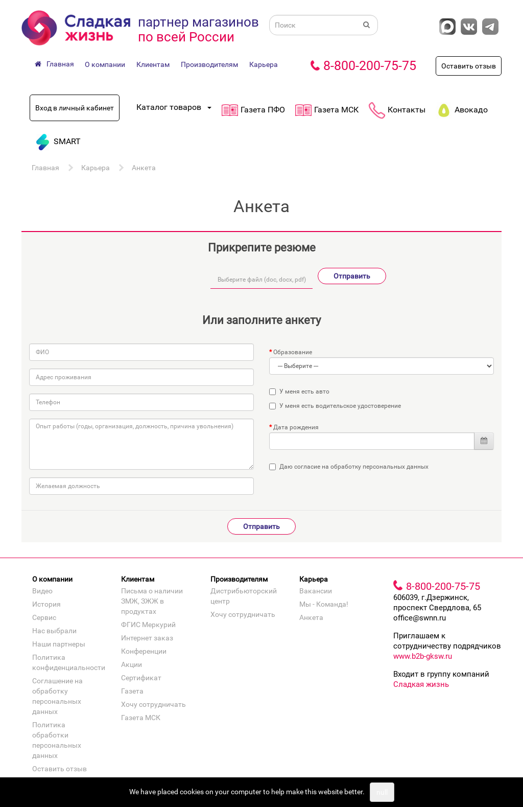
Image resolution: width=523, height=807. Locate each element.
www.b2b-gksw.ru (422, 656)
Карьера (263, 64)
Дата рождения (296, 427)
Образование (292, 352)
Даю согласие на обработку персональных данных (354, 466)
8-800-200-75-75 (369, 65)
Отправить (352, 276)
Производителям (209, 64)
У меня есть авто (299, 391)
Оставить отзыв (468, 66)
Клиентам (153, 64)
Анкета (144, 168)
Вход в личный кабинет (74, 108)
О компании (105, 64)
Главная (45, 168)
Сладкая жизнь (421, 684)
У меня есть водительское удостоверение (335, 405)
